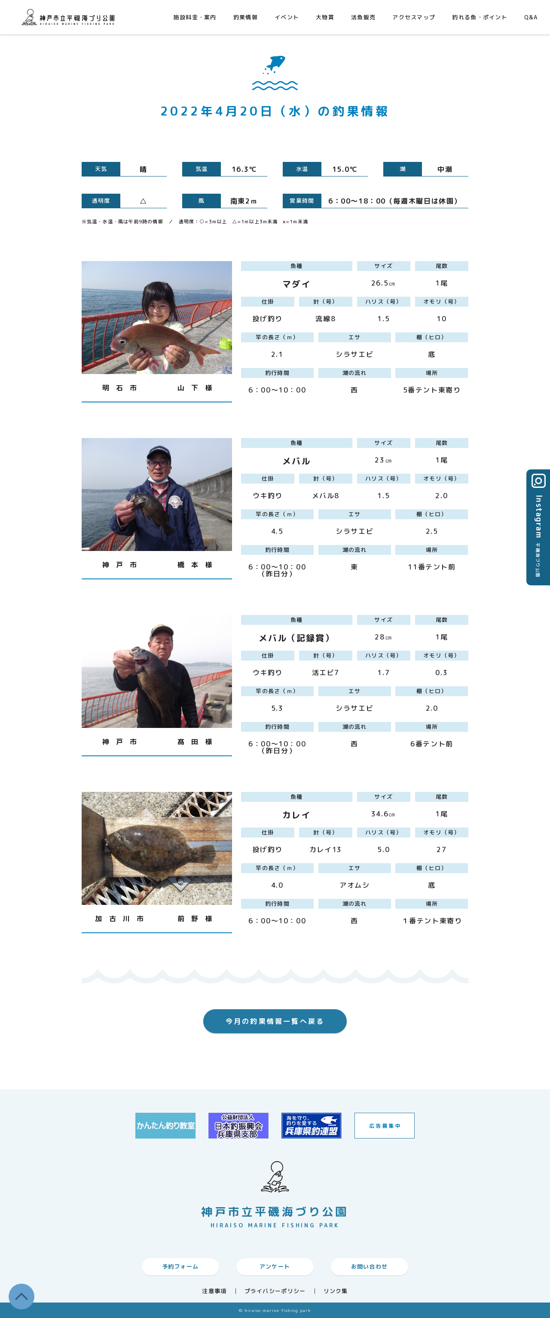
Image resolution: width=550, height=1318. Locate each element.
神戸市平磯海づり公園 (70, 17)
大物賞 (325, 17)
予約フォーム (180, 1266)
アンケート (275, 1266)
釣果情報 (245, 17)
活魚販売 (363, 17)
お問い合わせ (369, 1266)
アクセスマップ (413, 17)
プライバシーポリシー (275, 1291)
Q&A (531, 17)
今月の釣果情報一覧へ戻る (275, 1021)
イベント (287, 17)
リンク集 (336, 1291)
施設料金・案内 (195, 17)
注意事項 (214, 1291)
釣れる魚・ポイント (479, 17)
